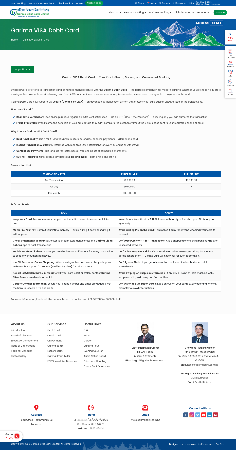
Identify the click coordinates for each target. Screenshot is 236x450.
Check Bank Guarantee (70, 3)
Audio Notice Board (95, 356)
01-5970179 (97, 424)
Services (203, 12)
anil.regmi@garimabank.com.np (145, 360)
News (139, 3)
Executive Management (24, 341)
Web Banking (18, 3)
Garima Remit (55, 346)
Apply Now (22, 69)
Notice (152, 3)
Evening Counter (93, 351)
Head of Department (23, 346)
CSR (86, 331)
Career (88, 341)
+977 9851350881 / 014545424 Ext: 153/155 (200, 358)
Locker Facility (55, 351)
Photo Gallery (18, 356)
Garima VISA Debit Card (36, 39)
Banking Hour (91, 346)
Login (219, 13)
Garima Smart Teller (58, 356)
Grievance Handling (95, 361)
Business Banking (160, 12)
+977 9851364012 (145, 356)
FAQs (87, 336)
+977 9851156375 (199, 382)
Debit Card (53, 331)
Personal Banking (135, 12)
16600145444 (96, 428)
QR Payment (54, 341)
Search (164, 3)
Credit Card (54, 336)
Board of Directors (21, 336)
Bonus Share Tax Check (41, 3)
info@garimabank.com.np (145, 420)
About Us (114, 12)
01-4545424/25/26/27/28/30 (91, 420)
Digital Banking (184, 12)
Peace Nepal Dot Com (213, 444)
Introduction (18, 331)
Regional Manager (21, 351)
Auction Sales (94, 3)
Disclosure (179, 3)
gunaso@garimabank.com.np (199, 365)
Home (14, 39)
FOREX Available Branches (62, 361)
